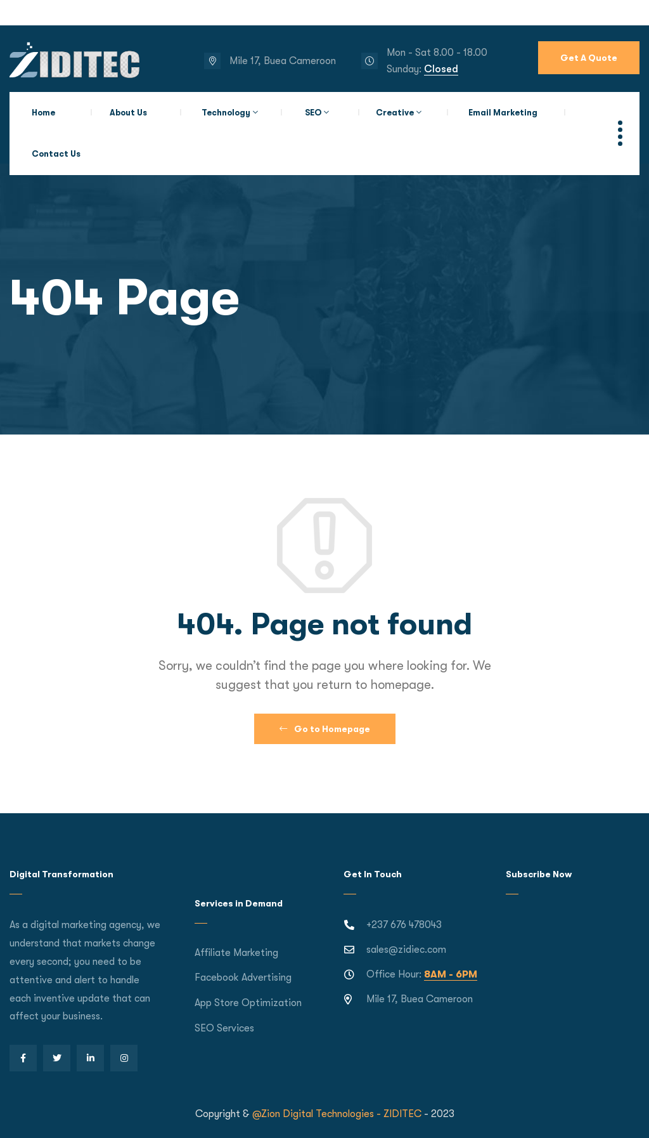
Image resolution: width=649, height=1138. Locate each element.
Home (43, 112)
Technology (226, 112)
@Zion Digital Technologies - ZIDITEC (336, 1114)
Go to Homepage (325, 729)
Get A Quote (588, 58)
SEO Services (224, 1028)
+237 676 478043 (404, 925)
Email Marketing (502, 112)
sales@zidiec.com (406, 949)
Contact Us (56, 154)
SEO (313, 112)
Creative (395, 112)
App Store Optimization (248, 1003)
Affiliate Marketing (236, 952)
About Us (128, 112)
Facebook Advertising (243, 977)
